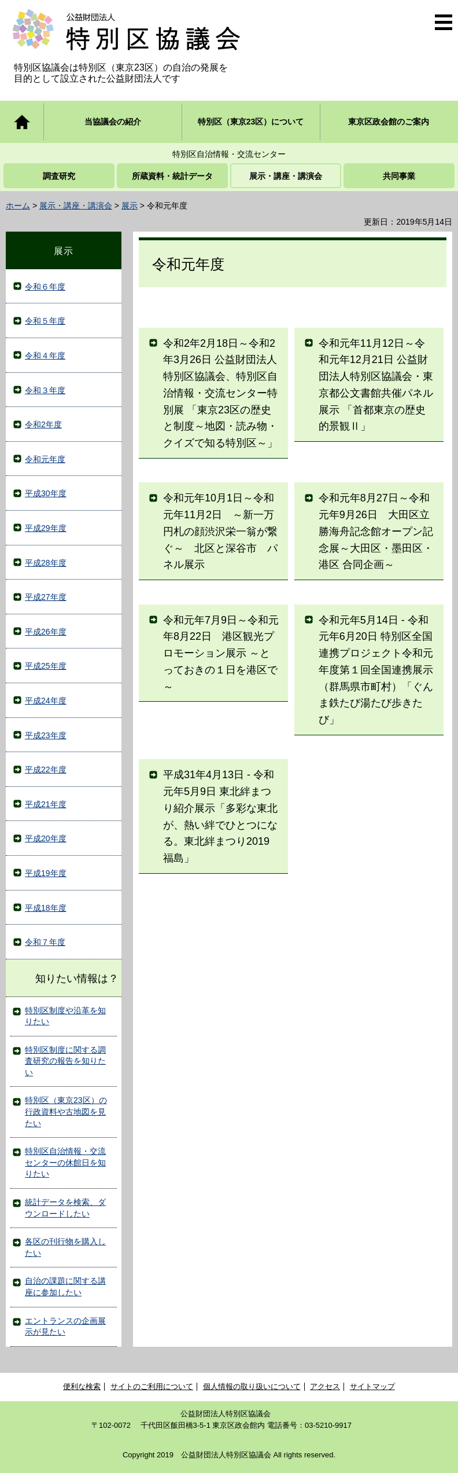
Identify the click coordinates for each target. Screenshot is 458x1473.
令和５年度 (45, 320)
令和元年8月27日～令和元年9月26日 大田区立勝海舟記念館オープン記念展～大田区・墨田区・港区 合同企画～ (376, 531)
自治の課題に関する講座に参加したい (65, 1286)
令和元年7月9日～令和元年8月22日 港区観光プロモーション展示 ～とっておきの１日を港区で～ (221, 653)
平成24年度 (46, 700)
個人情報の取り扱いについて (252, 1386)
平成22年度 (46, 769)
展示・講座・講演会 (75, 205)
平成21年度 (46, 804)
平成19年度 (46, 873)
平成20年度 (46, 838)
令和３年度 (45, 390)
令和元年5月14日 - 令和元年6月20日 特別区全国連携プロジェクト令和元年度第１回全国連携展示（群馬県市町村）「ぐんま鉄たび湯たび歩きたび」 (376, 670)
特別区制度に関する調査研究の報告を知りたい (65, 1061)
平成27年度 (46, 597)
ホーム (18, 205)
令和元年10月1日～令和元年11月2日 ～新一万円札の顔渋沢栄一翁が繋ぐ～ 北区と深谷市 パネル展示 (220, 531)
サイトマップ (372, 1386)
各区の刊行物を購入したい (65, 1247)
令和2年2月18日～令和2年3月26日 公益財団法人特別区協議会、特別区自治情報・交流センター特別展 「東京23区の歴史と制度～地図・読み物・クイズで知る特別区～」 (220, 393)
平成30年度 (46, 493)
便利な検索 (82, 1386)
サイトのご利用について (151, 1386)
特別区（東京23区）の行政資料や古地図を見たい (66, 1111)
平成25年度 (46, 665)
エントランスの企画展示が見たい (65, 1326)
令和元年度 (45, 459)
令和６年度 (45, 286)
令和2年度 (43, 424)
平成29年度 (46, 528)
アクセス (325, 1386)
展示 (129, 205)
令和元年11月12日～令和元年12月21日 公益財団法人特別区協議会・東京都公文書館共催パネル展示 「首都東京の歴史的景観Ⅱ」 (376, 385)
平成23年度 (46, 735)
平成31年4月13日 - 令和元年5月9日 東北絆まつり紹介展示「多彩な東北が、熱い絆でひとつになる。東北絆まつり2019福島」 (220, 816)
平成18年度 (46, 908)
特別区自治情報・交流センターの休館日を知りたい (65, 1162)
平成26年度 (46, 631)
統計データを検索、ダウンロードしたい (65, 1207)
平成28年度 (46, 562)
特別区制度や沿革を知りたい (65, 1016)
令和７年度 (45, 942)
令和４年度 (45, 355)
